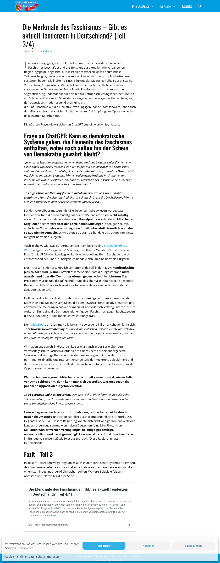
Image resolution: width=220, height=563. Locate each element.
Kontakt (187, 6)
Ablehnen (149, 545)
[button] (200, 6)
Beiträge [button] (169, 6)
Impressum (54, 557)
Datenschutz (36, 557)
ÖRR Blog (37, 324)
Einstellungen (193, 545)
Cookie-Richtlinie (16, 557)
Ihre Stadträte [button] (144, 6)
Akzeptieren (104, 545)
